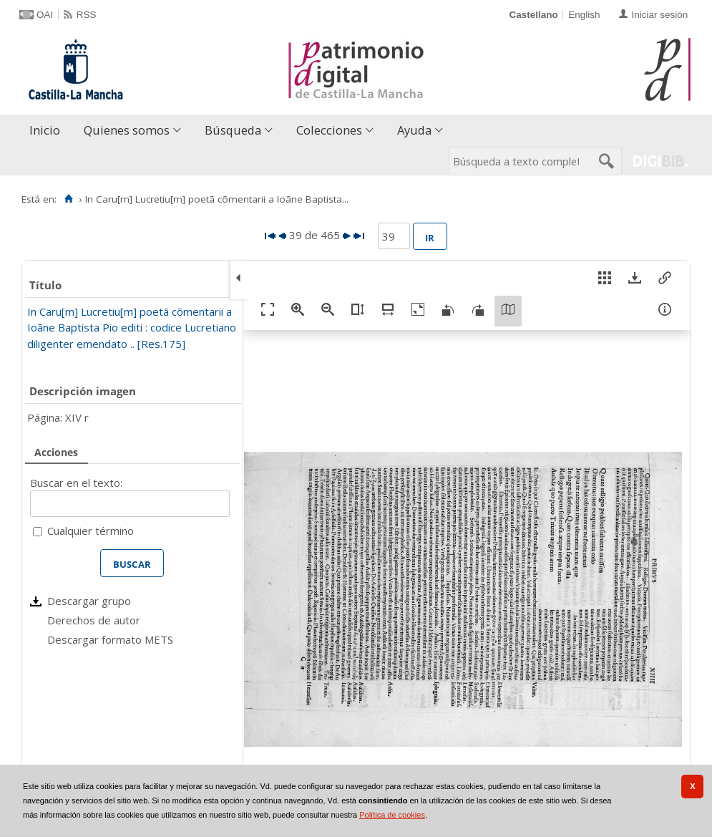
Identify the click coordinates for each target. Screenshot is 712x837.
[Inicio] (68, 199)
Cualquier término (90, 530)
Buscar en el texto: (76, 482)
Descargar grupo (89, 601)
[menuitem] (48, 131)
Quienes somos (127, 130)
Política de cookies (392, 815)
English (584, 14)
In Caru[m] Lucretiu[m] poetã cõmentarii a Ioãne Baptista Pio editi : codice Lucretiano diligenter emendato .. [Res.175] (131, 327)
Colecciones (329, 130)
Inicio (44, 130)
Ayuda (414, 130)
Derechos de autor (93, 620)
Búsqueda (233, 130)
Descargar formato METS (110, 639)
